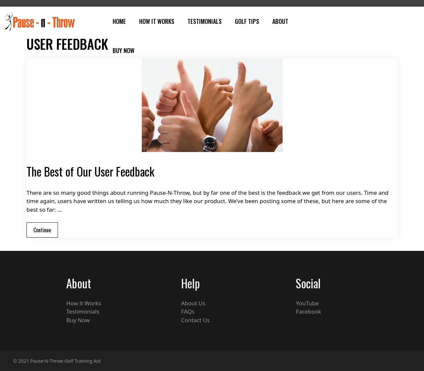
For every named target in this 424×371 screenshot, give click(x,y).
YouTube (307, 303)
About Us (193, 303)
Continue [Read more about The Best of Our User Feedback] (42, 230)
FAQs (187, 311)
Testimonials (204, 21)
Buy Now (123, 50)
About (280, 21)
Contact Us (195, 320)
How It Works (156, 21)
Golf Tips (247, 21)
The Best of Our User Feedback (90, 171)
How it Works (83, 303)
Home (119, 21)
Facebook (308, 311)
